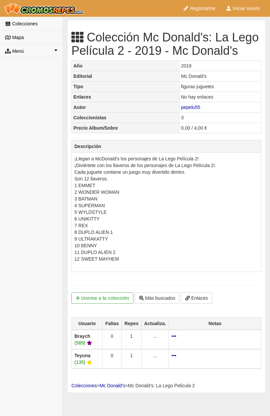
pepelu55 (191, 107)
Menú (31, 51)
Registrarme (199, 8)
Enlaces (196, 298)
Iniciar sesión (243, 8)
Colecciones (21, 23)
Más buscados (157, 298)
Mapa (14, 37)
